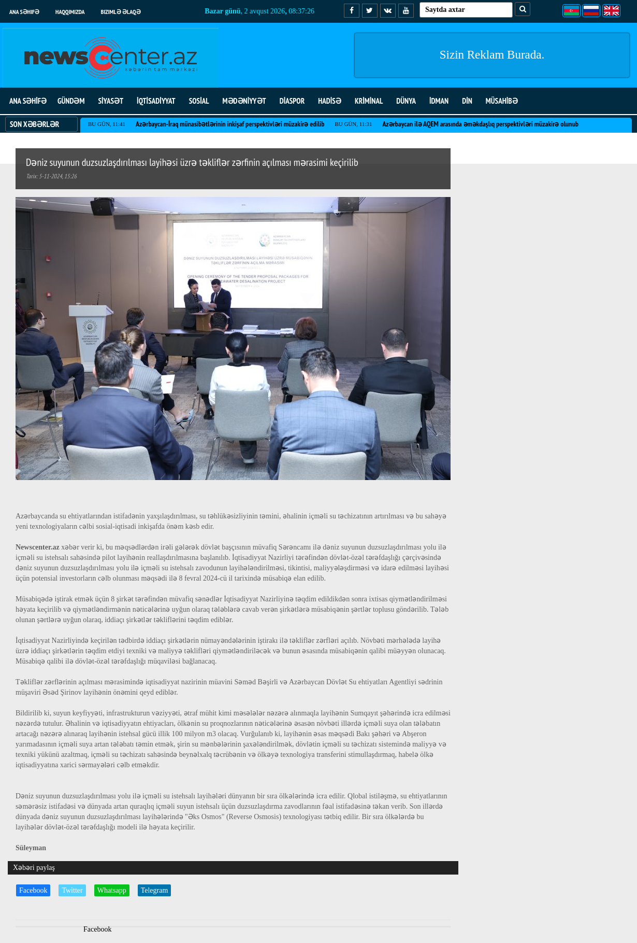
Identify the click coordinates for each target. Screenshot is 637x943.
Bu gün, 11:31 (353, 124)
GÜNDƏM (70, 101)
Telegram (154, 890)
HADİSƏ (329, 101)
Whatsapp (111, 890)
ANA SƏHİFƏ (28, 101)
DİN (467, 101)
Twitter (72, 890)
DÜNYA (406, 101)
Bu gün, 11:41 (106, 124)
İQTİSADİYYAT (156, 101)
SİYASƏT (110, 101)
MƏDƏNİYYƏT (244, 101)
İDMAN (438, 101)
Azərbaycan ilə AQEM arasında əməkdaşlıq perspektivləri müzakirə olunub (480, 124)
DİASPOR (292, 101)
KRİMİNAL (369, 101)
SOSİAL (199, 101)
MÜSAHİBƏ (502, 101)
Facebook (33, 890)
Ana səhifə (24, 12)
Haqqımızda (70, 12)
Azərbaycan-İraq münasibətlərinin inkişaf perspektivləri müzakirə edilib (230, 124)
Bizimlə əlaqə (121, 12)
